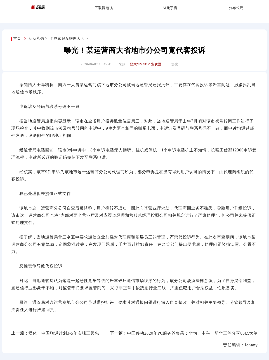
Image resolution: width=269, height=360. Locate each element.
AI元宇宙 (170, 8)
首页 (17, 38)
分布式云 (236, 8)
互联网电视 (104, 8)
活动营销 (36, 38)
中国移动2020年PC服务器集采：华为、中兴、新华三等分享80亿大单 (192, 333)
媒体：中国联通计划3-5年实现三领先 (63, 333)
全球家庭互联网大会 (67, 38)
